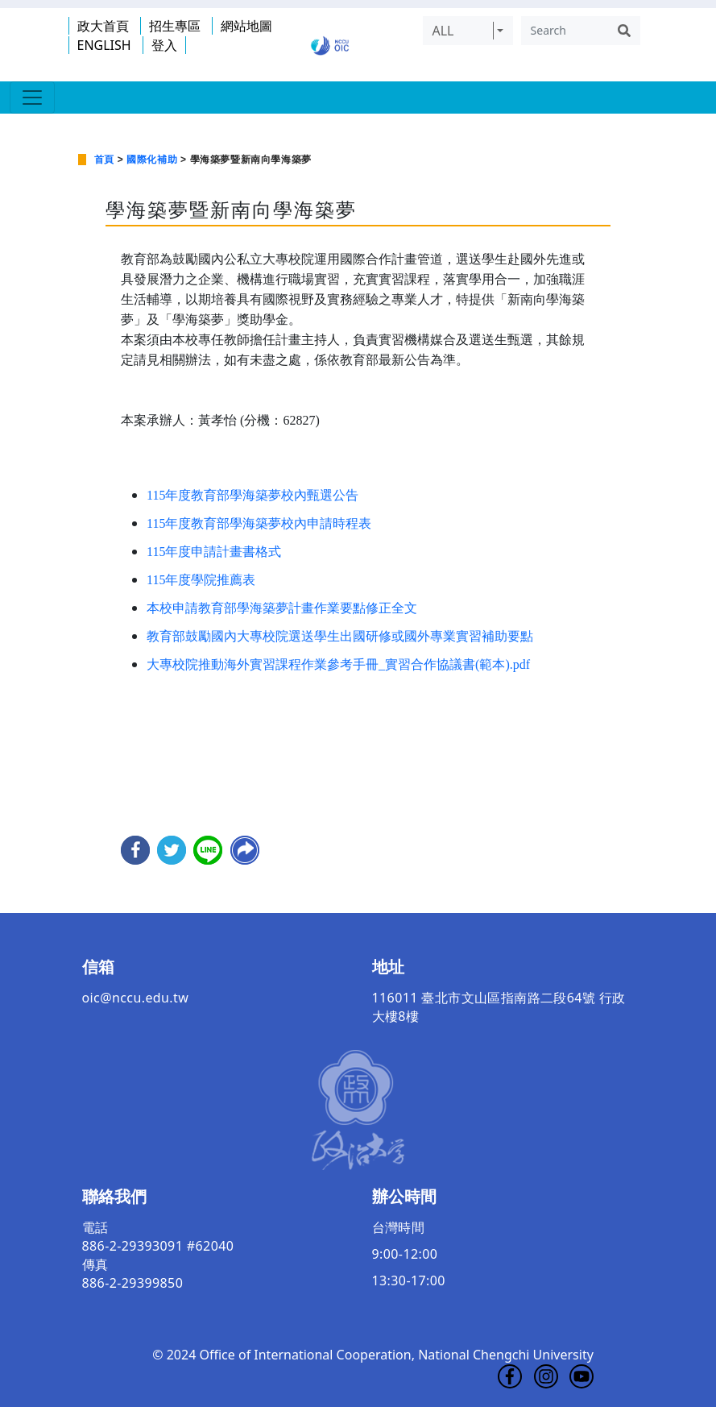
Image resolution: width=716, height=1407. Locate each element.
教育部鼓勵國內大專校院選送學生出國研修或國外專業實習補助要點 (340, 636)
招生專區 (175, 26)
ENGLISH (104, 45)
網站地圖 (246, 26)
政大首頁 (103, 26)
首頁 (104, 159)
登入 (164, 45)
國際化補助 (151, 159)
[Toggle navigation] (32, 97)
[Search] (564, 30)
